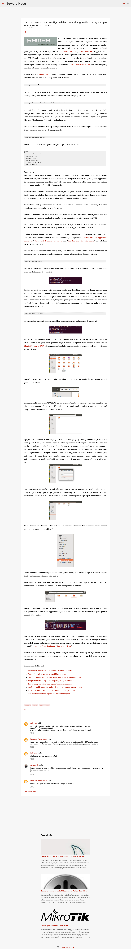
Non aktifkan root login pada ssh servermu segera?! (49, 692)
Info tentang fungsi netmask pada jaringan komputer (50, 683)
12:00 (32, 732)
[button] (25, 32)
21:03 (32, 786)
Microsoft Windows (68, 51)
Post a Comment (30, 790)
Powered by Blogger (65, 946)
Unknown (33, 722)
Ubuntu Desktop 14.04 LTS (34, 345)
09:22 (32, 746)
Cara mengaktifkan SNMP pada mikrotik (54, 924)
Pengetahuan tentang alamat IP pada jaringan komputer (51, 679)
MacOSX (88, 51)
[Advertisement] (65, 812)
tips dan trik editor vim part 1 (48, 240)
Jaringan (28, 703)
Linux (81, 51)
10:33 (32, 758)
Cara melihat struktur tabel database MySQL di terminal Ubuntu (62, 855)
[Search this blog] (118, 3)
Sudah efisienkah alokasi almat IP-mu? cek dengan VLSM (51, 689)
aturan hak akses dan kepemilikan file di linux (51, 645)
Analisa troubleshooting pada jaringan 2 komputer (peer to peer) (55, 686)
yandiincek (34, 764)
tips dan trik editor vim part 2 (81, 240)
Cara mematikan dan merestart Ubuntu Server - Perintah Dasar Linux (64, 890)
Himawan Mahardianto (38, 738)
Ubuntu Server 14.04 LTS (80, 65)
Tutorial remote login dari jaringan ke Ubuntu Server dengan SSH (55, 676)
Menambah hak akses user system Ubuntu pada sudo (50, 670)
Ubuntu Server (44, 703)
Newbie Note (16, 3)
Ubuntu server (45, 74)
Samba (35, 703)
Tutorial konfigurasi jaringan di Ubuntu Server (47, 673)
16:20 (32, 773)
